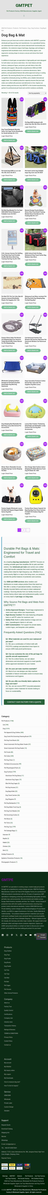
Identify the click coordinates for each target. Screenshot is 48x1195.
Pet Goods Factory (23, 1178)
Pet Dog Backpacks (10, 803)
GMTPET (24, 5)
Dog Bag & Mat (10, 791)
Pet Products (23, 28)
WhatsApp (4, 1140)
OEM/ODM (7, 1095)
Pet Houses (7, 989)
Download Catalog (7, 1129)
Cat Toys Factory (11, 1178)
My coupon (7, 1074)
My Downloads (8, 1078)
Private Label (8, 1103)
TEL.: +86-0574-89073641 (9, 1148)
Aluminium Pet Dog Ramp (13, 775)
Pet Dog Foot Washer (10, 811)
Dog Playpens (10, 799)
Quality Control (8, 1010)
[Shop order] (37, 93)
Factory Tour (8, 1006)
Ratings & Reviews (9, 1029)
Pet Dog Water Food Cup (11, 807)
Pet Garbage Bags (9, 830)
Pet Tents (7, 823)
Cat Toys (6, 974)
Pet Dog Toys (8, 827)
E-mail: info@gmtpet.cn (8, 1144)
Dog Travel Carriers (11, 795)
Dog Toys (7, 955)
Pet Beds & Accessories (11, 764)
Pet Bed (6, 981)
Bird (4, 850)
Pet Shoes (7, 819)
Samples (6, 1110)
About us (7, 1003)
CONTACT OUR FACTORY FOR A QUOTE (24, 702)
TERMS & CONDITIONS (11, 1033)
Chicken (5, 846)
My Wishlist (7, 1066)
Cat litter (6, 978)
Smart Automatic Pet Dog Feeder (14, 748)
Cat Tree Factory (40, 1176)
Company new (8, 1018)
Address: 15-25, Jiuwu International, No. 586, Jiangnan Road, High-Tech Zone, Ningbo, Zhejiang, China (22, 1153)
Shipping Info (5, 1132)
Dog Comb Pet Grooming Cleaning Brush (16, 736)
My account (7, 1063)
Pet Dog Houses (10, 787)
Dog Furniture (35, 28)
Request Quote (5, 1125)
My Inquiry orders (9, 1070)
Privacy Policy (8, 1037)
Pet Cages (7, 985)
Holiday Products (6, 854)
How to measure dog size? (12, 1082)
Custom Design (8, 1107)
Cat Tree (6, 970)
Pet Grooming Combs (10, 815)
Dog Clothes (8, 951)
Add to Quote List (9, 140)
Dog (29, 28)
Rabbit (5, 842)
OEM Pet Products (6, 28)
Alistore (19, 1176)
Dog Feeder (7, 966)
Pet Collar (7, 756)
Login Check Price (7, 136)
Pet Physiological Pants (11, 768)
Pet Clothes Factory (37, 1178)
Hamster (5, 834)
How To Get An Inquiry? (11, 1085)
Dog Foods (7, 958)
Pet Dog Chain (8, 760)
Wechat (3, 1136)
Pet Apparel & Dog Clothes (12, 732)
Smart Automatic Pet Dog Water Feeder (16, 744)
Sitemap (5, 1176)
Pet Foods (7, 752)
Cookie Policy (8, 1041)
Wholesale (7, 1099)
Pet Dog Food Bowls (10, 740)
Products (15, 28)
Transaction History (10, 1025)
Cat (4, 725)
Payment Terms (6, 1158)
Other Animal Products (11, 993)
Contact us (7, 1045)
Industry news (8, 1022)
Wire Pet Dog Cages (11, 783)
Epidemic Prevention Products (10, 858)
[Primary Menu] (24, 16)
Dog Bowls (7, 962)
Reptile (5, 838)
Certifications (8, 1014)
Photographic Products (8, 862)
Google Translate (42, 936)
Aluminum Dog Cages (12, 779)
